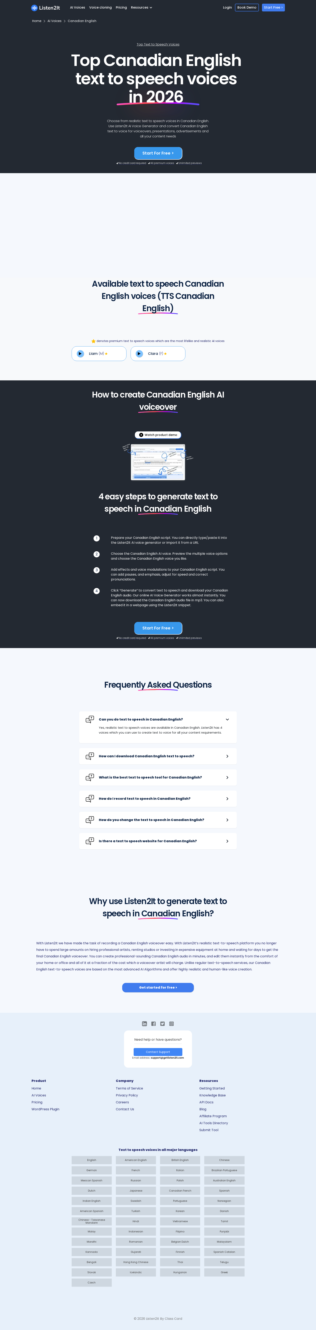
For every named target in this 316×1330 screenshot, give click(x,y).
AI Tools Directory (213, 1123)
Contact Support (158, 1052)
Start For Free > (158, 153)
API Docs (206, 1102)
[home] (45, 7)
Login (227, 7)
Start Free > (273, 7)
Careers (122, 1102)
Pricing (121, 7)
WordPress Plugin (45, 1109)
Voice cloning (100, 7)
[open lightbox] (158, 434)
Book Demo (246, 7)
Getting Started (212, 1088)
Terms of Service (129, 1088)
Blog (202, 1109)
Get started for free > (158, 987)
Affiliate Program (213, 1116)
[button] (143, 7)
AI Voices (77, 7)
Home (36, 1088)
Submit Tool (208, 1130)
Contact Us (125, 1109)
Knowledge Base (212, 1095)
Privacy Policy (127, 1095)
